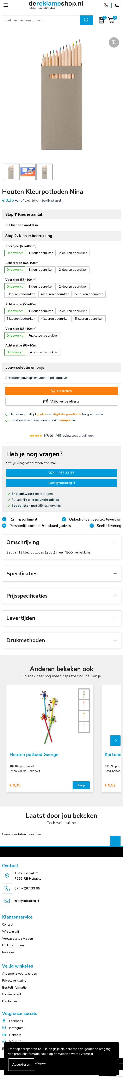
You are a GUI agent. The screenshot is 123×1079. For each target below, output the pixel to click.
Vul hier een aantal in (21, 225)
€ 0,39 (15, 785)
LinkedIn (11, 1035)
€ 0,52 (110, 785)
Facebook (12, 1021)
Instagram (13, 1028)
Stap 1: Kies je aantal (23, 214)
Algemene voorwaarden (19, 973)
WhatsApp (13, 1041)
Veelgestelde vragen (17, 938)
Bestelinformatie (14, 987)
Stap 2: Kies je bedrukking (28, 236)
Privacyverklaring (14, 980)
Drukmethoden (13, 945)
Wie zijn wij (10, 931)
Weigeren (40, 1063)
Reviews (8, 952)
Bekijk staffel (51, 201)
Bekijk (81, 785)
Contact (7, 924)
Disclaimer (9, 1001)
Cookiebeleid (11, 994)
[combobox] (41, 20)
